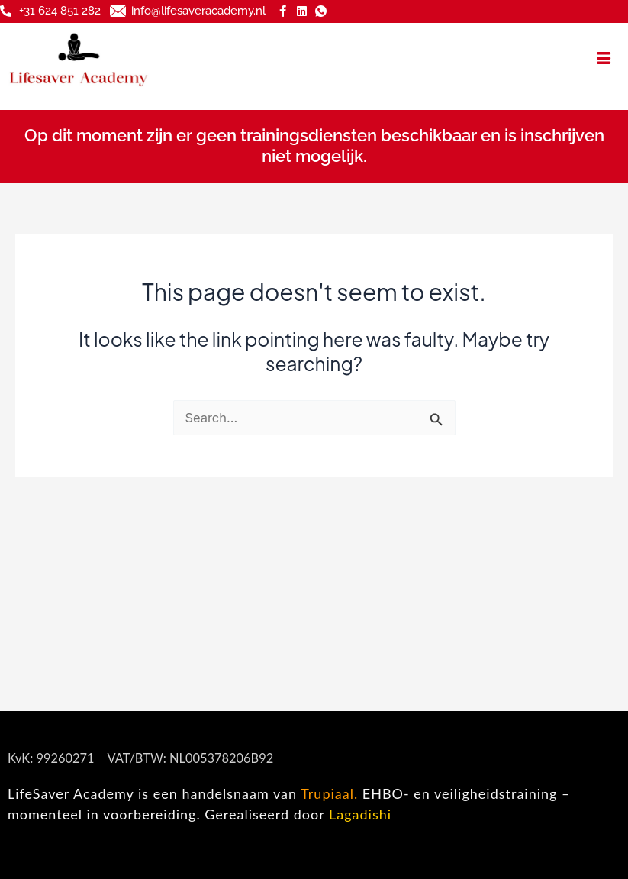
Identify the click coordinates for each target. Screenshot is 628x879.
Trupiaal (327, 793)
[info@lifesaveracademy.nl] (118, 11)
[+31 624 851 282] (5, 11)
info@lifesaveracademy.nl (198, 11)
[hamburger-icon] (603, 58)
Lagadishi (360, 814)
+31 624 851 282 (60, 11)
